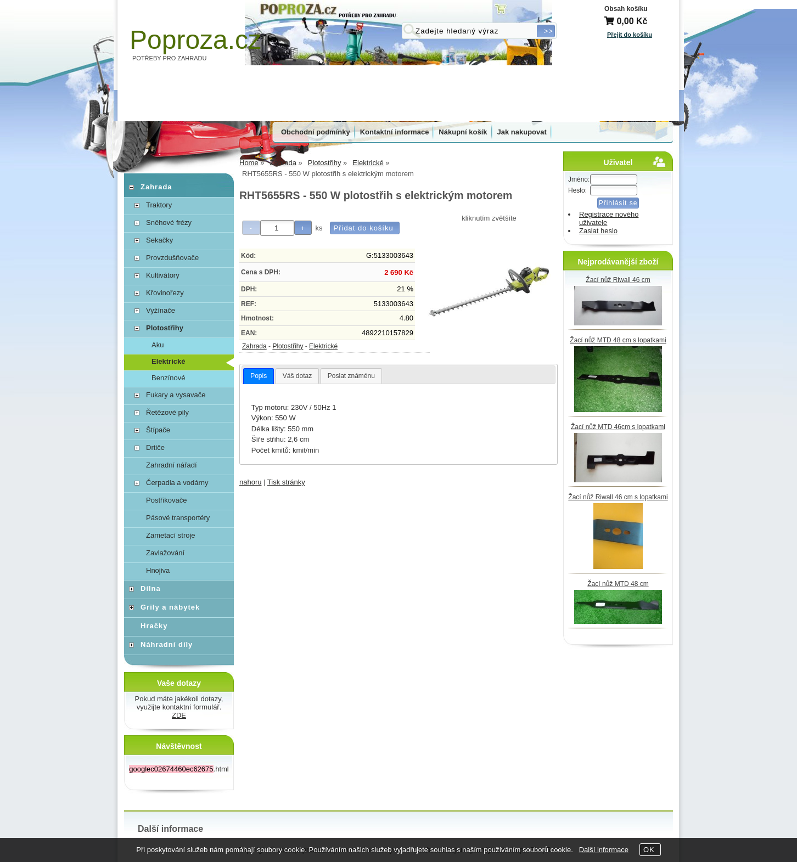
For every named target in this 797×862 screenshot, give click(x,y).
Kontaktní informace (394, 132)
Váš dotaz (297, 376)
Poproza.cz (195, 39)
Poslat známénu (351, 376)
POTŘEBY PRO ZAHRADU (169, 58)
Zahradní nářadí (171, 465)
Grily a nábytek (170, 607)
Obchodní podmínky (315, 132)
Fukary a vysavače (175, 395)
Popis (258, 376)
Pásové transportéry (178, 518)
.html (178, 769)
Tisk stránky (286, 482)
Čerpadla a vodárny (177, 482)
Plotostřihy (287, 346)
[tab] (258, 376)
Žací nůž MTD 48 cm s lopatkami (618, 340)
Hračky (154, 626)
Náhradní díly (167, 644)
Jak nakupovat (522, 132)
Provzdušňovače (172, 257)
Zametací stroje (170, 535)
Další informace (603, 850)
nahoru (250, 482)
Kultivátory (162, 275)
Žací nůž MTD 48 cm (617, 584)
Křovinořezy (165, 293)
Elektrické (323, 346)
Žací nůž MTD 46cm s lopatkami (618, 427)
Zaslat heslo (598, 231)
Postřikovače (166, 500)
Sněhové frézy (169, 222)
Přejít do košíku (629, 34)
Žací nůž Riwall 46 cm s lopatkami (617, 497)
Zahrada (254, 346)
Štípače (158, 430)
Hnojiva (158, 570)
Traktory (159, 205)
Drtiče (155, 447)
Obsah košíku (626, 9)
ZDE (179, 715)
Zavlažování (165, 553)
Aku (157, 345)
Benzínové (168, 378)
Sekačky (159, 240)
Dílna (151, 588)
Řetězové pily (167, 412)
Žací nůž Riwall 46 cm (618, 280)
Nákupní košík (463, 132)
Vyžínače (160, 310)
